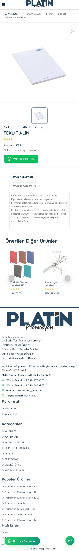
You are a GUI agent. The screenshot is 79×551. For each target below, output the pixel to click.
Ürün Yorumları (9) (24, 186)
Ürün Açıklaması (23, 176)
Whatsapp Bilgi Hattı (21, 158)
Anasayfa (11, 14)
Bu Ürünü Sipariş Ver (22, 541)
